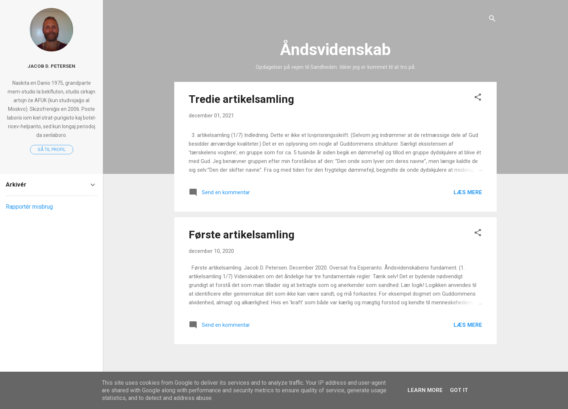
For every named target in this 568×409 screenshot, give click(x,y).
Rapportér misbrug (29, 206)
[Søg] (492, 20)
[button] (477, 98)
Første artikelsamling (242, 234)
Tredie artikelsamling (241, 99)
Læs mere (468, 192)
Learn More (425, 390)
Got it (459, 390)
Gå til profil (52, 149)
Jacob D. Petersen (51, 66)
